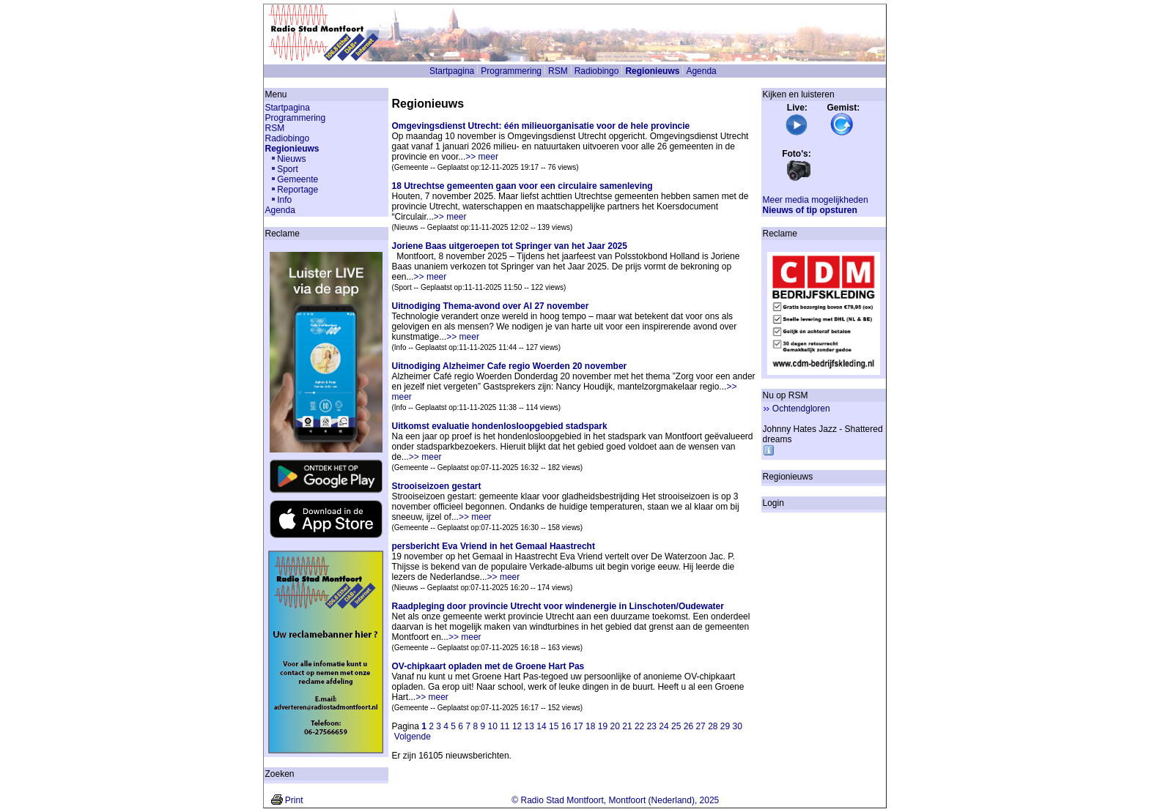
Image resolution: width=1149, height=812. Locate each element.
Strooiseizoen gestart (436, 486)
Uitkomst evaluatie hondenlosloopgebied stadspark (499, 426)
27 (700, 726)
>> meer (481, 157)
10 (492, 726)
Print (294, 800)
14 (541, 726)
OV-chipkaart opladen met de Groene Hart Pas (488, 666)
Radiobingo (596, 71)
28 (712, 726)
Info (284, 200)
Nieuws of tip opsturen (810, 210)
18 (590, 726)
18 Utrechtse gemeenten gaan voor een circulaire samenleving (522, 186)
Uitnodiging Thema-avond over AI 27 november (490, 306)
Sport (287, 169)
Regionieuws (652, 71)
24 (663, 726)
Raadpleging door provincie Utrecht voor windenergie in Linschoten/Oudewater (558, 606)
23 (652, 726)
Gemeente (297, 179)
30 (737, 726)
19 (602, 726)
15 (553, 726)
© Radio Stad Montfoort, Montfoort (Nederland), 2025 (615, 800)
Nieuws (291, 159)
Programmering (511, 71)
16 (566, 726)
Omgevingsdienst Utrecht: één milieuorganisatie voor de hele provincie (541, 126)
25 (676, 726)
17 (578, 726)
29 (725, 726)
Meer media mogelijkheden (815, 200)
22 (639, 726)
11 (504, 726)
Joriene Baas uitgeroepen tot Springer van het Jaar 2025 (509, 246)
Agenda (701, 71)
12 (517, 726)
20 (615, 726)
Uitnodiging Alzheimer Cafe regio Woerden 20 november (509, 366)
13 (529, 726)
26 (688, 726)
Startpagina (451, 71)
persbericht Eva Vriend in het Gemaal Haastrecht (493, 546)
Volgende (412, 736)
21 (627, 726)
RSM (558, 71)
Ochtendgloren (801, 408)
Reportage (297, 190)
